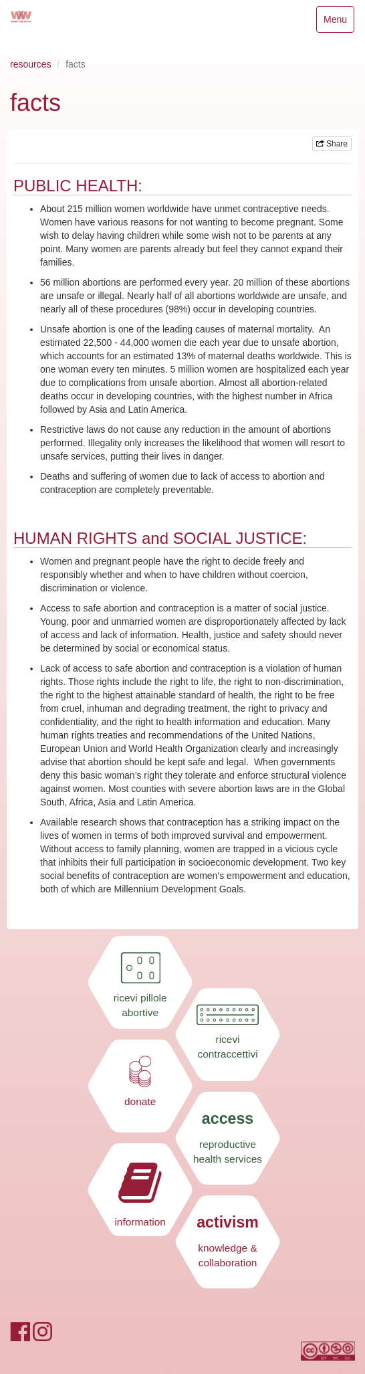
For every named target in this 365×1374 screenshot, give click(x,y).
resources (30, 64)
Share (332, 144)
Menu (338, 22)
